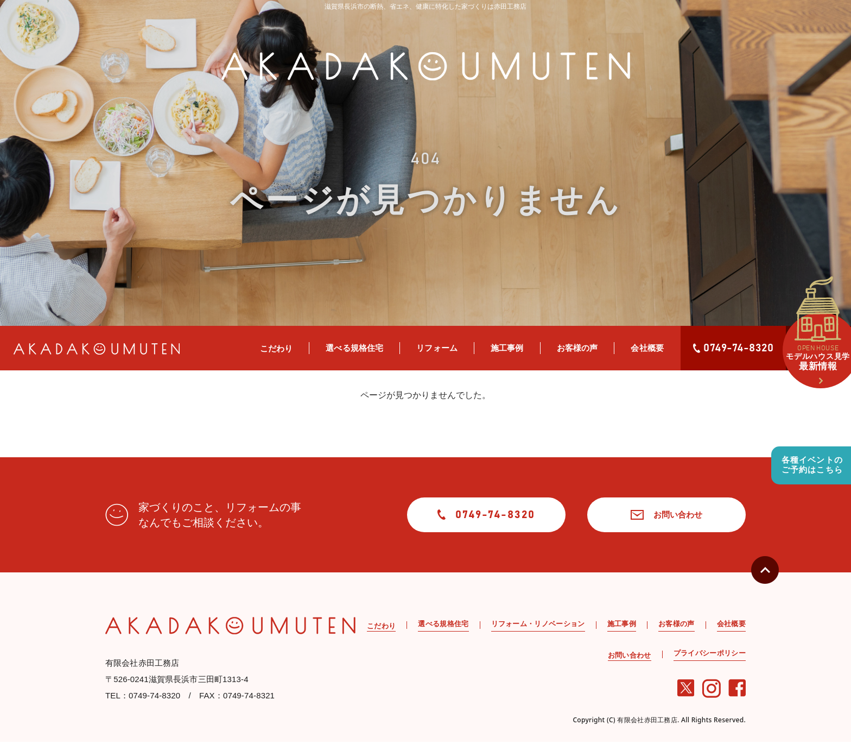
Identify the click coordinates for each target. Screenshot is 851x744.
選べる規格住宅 (354, 347)
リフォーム (437, 347)
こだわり (276, 348)
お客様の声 (577, 347)
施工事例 (507, 347)
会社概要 (647, 347)
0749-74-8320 (733, 348)
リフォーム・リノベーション (538, 626)
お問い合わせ (655, 515)
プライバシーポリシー (710, 655)
